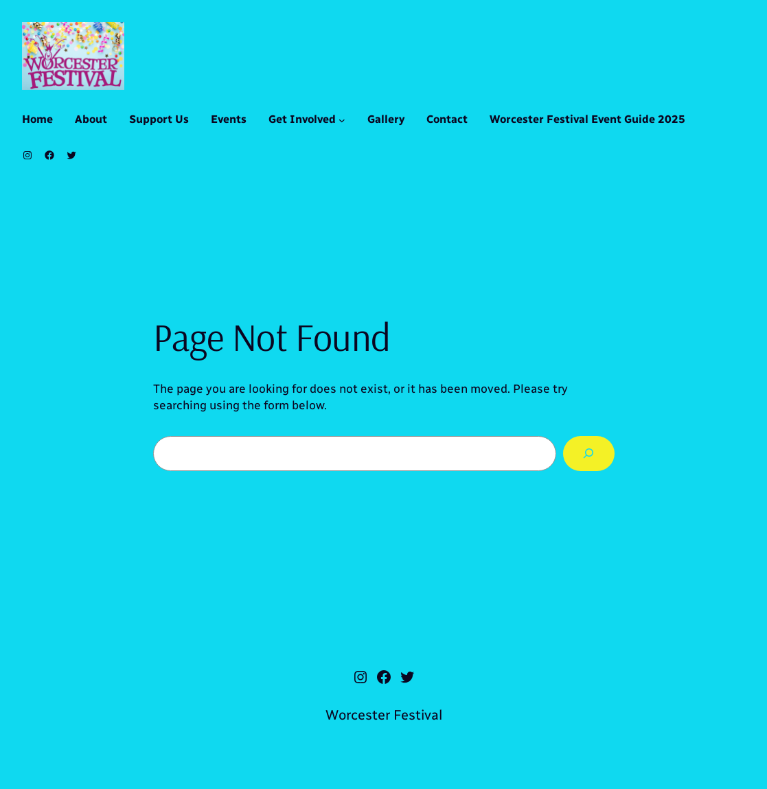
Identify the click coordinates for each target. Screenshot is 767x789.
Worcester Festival (383, 715)
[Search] (588, 453)
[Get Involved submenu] (342, 120)
